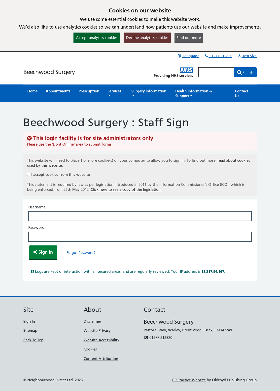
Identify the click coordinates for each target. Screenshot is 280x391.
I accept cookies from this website (60, 174)
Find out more (188, 37)
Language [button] (188, 56)
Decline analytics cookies (147, 37)
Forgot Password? (81, 252)
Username (36, 207)
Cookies (90, 349)
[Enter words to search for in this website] (216, 72)
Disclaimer (92, 321)
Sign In (29, 321)
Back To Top (33, 340)
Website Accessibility (101, 340)
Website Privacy (97, 330)
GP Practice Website (189, 380)
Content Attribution (101, 358)
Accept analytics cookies (96, 37)
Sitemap (30, 330)
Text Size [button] (247, 56)
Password (36, 227)
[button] (115, 93)
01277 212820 (218, 56)
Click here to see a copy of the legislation (126, 189)
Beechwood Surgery (49, 72)
